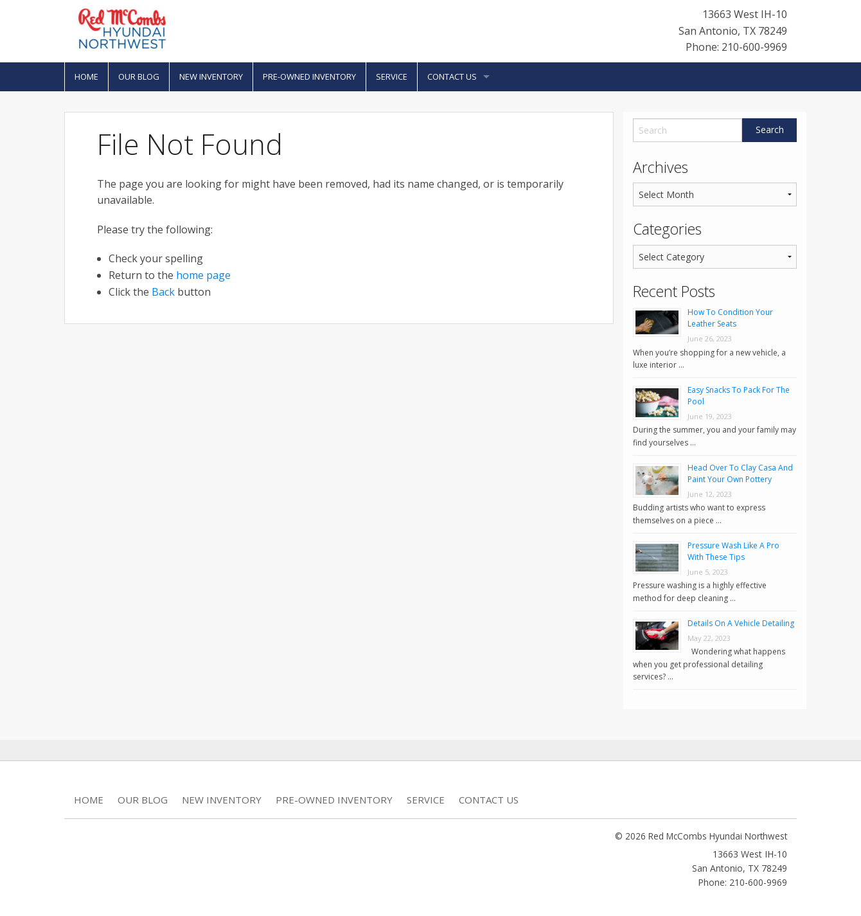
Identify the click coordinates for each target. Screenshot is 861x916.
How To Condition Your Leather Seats (730, 318)
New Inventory (211, 76)
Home (86, 76)
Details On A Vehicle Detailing (741, 623)
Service (391, 76)
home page (203, 275)
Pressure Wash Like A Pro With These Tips (733, 551)
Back (163, 292)
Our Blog (138, 76)
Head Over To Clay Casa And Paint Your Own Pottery (740, 473)
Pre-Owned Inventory (309, 76)
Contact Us (452, 76)
